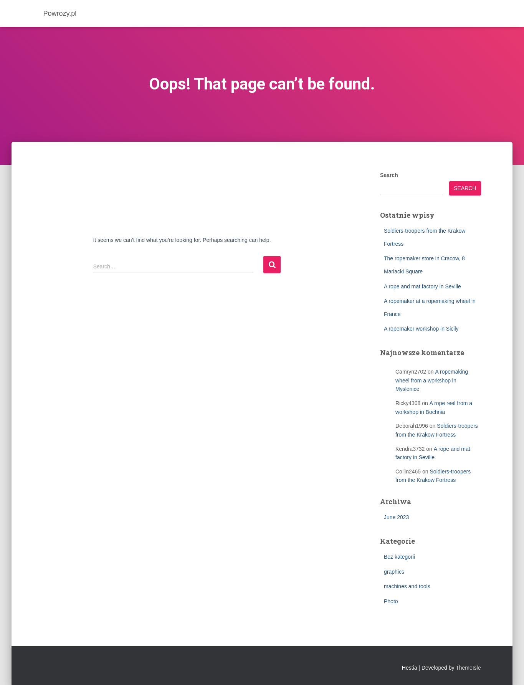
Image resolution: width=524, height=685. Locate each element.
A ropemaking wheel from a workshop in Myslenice (431, 380)
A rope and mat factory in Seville (422, 286)
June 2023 (396, 517)
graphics (394, 572)
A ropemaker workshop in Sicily (421, 329)
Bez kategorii (399, 557)
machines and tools (407, 586)
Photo (391, 601)
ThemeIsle (468, 668)
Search (389, 175)
